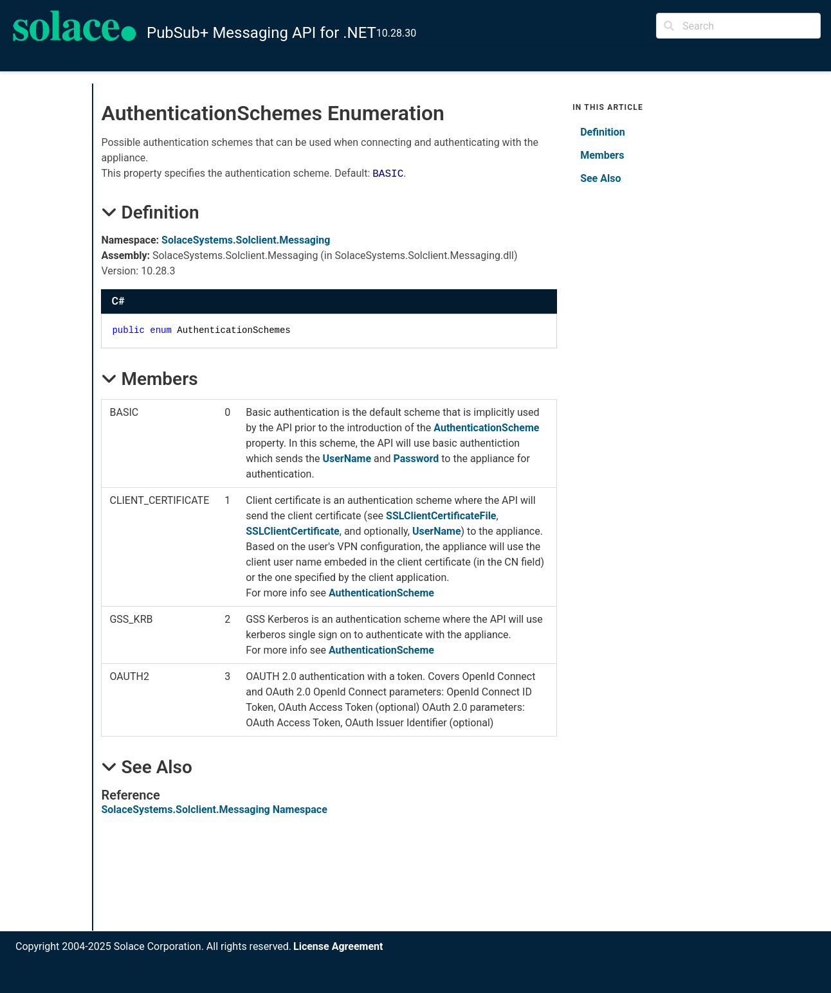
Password (416, 458)
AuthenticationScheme (486, 428)
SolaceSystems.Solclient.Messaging (245, 240)
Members (602, 155)
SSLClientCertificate (293, 531)
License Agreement (338, 946)
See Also (600, 178)
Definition (602, 132)
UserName (346, 458)
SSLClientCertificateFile (441, 516)
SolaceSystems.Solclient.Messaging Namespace (214, 809)
